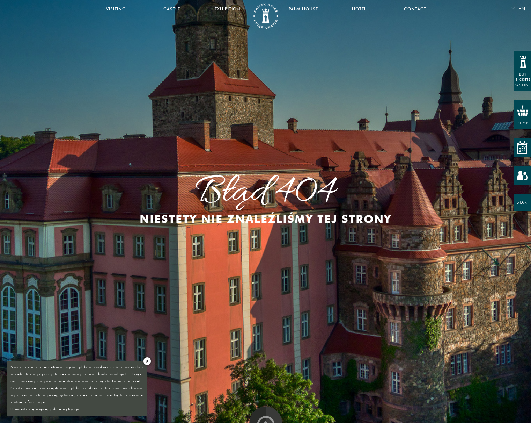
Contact (415, 9)
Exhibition (228, 9)
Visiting (116, 9)
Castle (171, 9)
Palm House (303, 9)
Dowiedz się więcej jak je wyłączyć (45, 409)
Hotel (359, 9)
